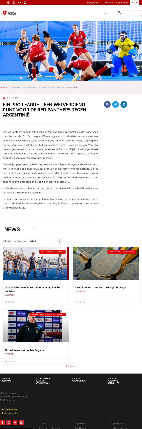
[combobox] (129, 13)
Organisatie (79, 423)
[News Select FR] (45, 241)
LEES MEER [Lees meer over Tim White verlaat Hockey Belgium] (10, 354)
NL (133, 2)
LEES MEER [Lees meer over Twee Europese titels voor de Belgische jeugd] (80, 291)
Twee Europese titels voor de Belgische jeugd (100, 287)
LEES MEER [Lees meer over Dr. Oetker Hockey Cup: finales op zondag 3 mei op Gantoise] (10, 295)
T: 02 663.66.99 (8, 409)
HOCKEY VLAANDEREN (78, 379)
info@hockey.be (9, 413)
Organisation (116, 423)
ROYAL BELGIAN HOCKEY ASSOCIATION (43, 380)
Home (2, 87)
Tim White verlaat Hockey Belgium (24, 350)
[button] (110, 13)
